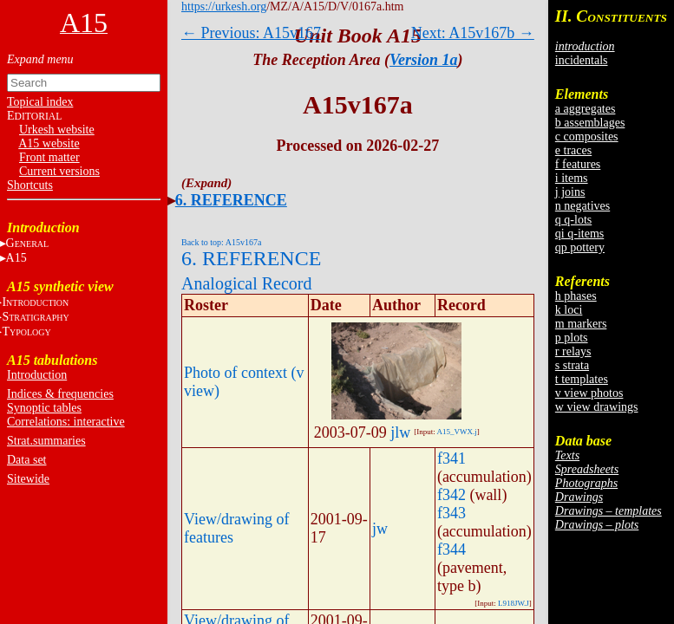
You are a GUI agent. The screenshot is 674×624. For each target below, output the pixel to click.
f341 (451, 458)
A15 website (48, 143)
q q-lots (573, 219)
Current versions (59, 171)
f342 (451, 495)
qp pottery (580, 247)
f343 (451, 513)
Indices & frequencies (60, 393)
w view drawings (596, 406)
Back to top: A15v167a (221, 242)
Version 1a (423, 59)
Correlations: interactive (66, 421)
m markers (580, 323)
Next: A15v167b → (472, 33)
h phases (576, 295)
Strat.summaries (46, 440)
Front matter (49, 157)
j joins (570, 191)
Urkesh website (57, 129)
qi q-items (579, 233)
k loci (569, 309)
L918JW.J (513, 603)
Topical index (40, 101)
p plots (571, 337)
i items (571, 178)
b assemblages (590, 122)
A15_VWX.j (457, 431)
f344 (451, 549)
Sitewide (28, 478)
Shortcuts (30, 185)
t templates (581, 379)
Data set (26, 459)
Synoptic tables (44, 407)
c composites (586, 136)
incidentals (581, 60)
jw (380, 528)
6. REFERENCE (231, 200)
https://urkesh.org (223, 6)
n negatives (582, 205)
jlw (400, 432)
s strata (572, 365)
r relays (573, 351)
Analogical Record (246, 283)
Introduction (37, 374)
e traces (573, 150)
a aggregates (585, 108)
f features (577, 164)
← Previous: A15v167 (251, 33)
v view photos (589, 393)
